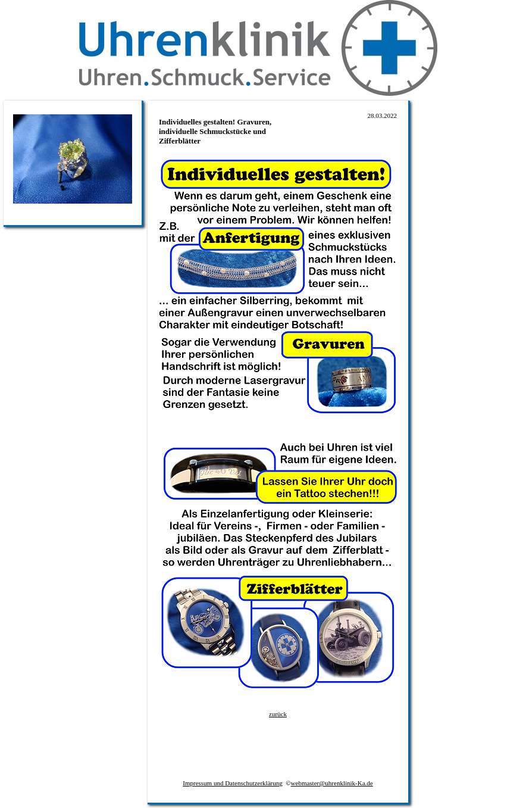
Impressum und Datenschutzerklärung (232, 783)
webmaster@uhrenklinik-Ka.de (332, 783)
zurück (278, 713)
